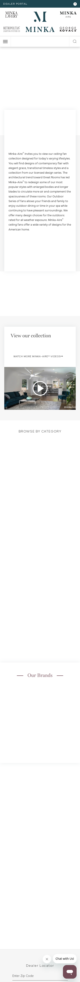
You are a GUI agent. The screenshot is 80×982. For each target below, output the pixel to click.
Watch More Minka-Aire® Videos (38, 356)
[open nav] (5, 41)
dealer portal (15, 3)
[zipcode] (40, 976)
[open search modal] (74, 40)
